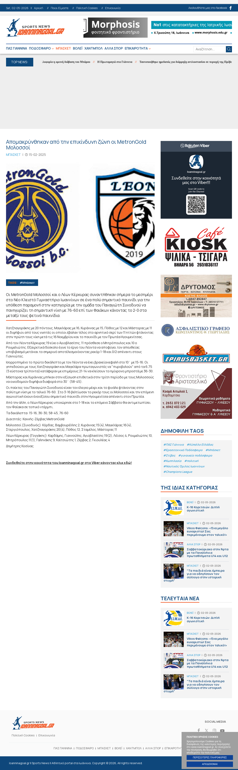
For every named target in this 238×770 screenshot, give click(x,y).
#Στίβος (169, 455)
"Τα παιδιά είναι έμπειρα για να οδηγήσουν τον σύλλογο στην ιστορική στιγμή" (196, 574)
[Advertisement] (119, 96)
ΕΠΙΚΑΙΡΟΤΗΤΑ (136, 48)
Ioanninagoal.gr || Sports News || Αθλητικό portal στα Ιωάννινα (35, 28)
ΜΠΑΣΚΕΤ (63, 48)
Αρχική (38, 8)
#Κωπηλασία (172, 461)
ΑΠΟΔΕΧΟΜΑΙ (209, 764)
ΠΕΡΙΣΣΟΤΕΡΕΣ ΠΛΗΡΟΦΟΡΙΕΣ (210, 757)
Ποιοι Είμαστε (60, 8)
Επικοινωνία (113, 8)
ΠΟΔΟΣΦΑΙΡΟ (40, 48)
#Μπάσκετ (27, 283)
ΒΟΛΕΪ (77, 48)
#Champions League (177, 472)
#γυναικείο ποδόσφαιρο (195, 455)
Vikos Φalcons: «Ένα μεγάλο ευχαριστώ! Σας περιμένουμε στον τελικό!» (196, 530)
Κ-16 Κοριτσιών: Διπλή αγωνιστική (196, 509)
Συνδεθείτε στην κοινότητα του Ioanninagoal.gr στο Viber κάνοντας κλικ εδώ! (69, 463)
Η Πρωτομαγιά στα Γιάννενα (118, 61)
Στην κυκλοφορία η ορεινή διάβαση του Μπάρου (64, 61)
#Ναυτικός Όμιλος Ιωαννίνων (184, 466)
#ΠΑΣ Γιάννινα (173, 444)
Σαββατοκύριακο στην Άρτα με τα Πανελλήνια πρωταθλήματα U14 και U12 (196, 551)
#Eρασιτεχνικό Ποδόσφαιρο (183, 450)
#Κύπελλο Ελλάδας (200, 444)
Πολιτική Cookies (87, 8)
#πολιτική (191, 461)
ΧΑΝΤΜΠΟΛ (93, 48)
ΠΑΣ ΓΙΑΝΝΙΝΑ (16, 48)
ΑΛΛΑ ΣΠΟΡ (114, 48)
